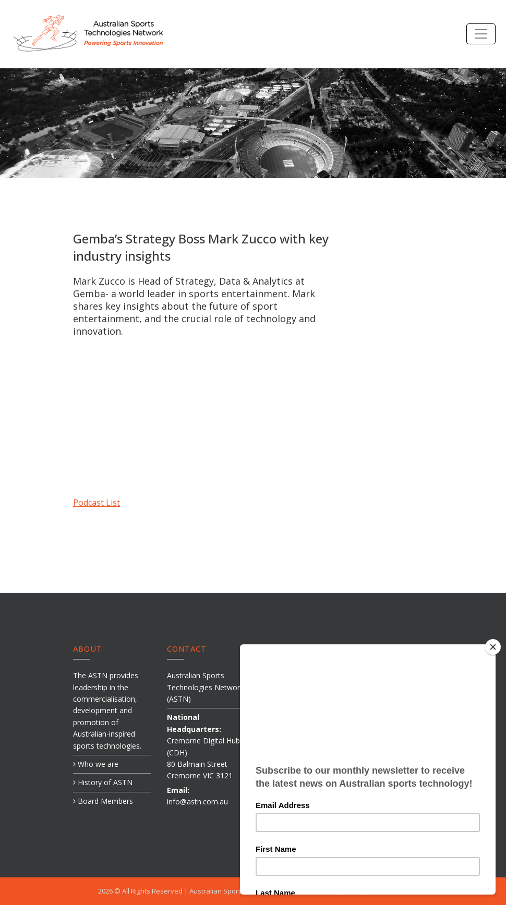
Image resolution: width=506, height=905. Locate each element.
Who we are (95, 764)
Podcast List (96, 502)
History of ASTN (102, 782)
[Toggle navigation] (481, 33)
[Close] (495, 647)
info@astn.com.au (197, 801)
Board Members (103, 801)
